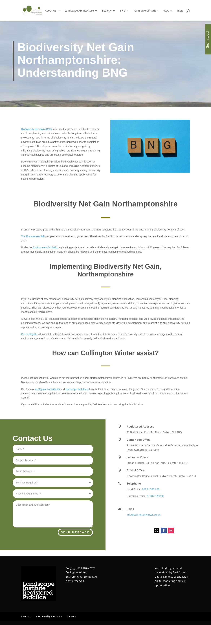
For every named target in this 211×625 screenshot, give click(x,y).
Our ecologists (29, 334)
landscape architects (77, 389)
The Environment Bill (32, 236)
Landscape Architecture (79, 10)
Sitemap (26, 616)
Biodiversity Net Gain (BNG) (36, 129)
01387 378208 (155, 496)
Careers (71, 616)
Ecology (107, 10)
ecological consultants (47, 389)
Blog (180, 10)
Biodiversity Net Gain (49, 616)
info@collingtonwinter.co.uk (143, 514)
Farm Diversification (146, 10)
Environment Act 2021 (45, 247)
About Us (50, 10)
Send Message (75, 532)
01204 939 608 (150, 489)
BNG (122, 10)
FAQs (166, 10)
